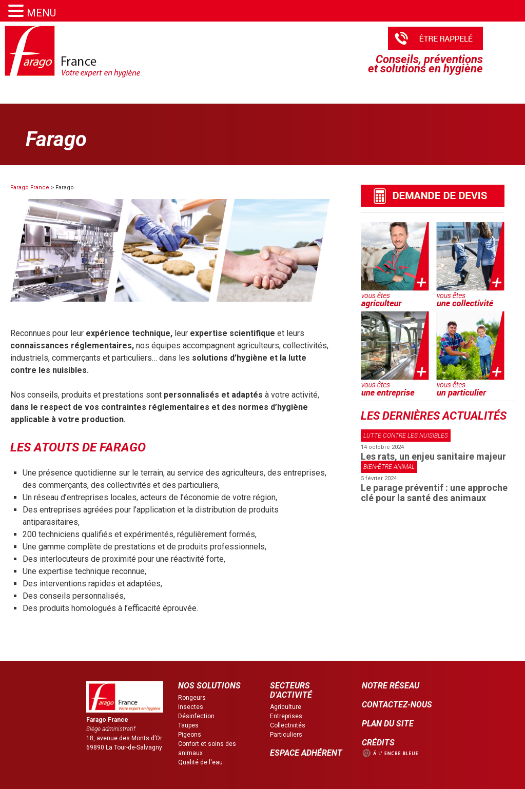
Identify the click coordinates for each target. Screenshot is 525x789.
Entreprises (286, 716)
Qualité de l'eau (200, 762)
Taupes (188, 725)
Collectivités (287, 725)
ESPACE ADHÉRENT (306, 753)
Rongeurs (192, 697)
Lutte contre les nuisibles (405, 435)
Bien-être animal (389, 466)
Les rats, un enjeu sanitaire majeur (433, 456)
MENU (41, 13)
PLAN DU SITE (388, 723)
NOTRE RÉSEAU (390, 686)
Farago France (29, 187)
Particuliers (286, 734)
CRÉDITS (378, 742)
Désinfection (196, 716)
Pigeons (189, 734)
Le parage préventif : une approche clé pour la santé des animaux (434, 492)
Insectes (190, 707)
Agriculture (285, 707)
